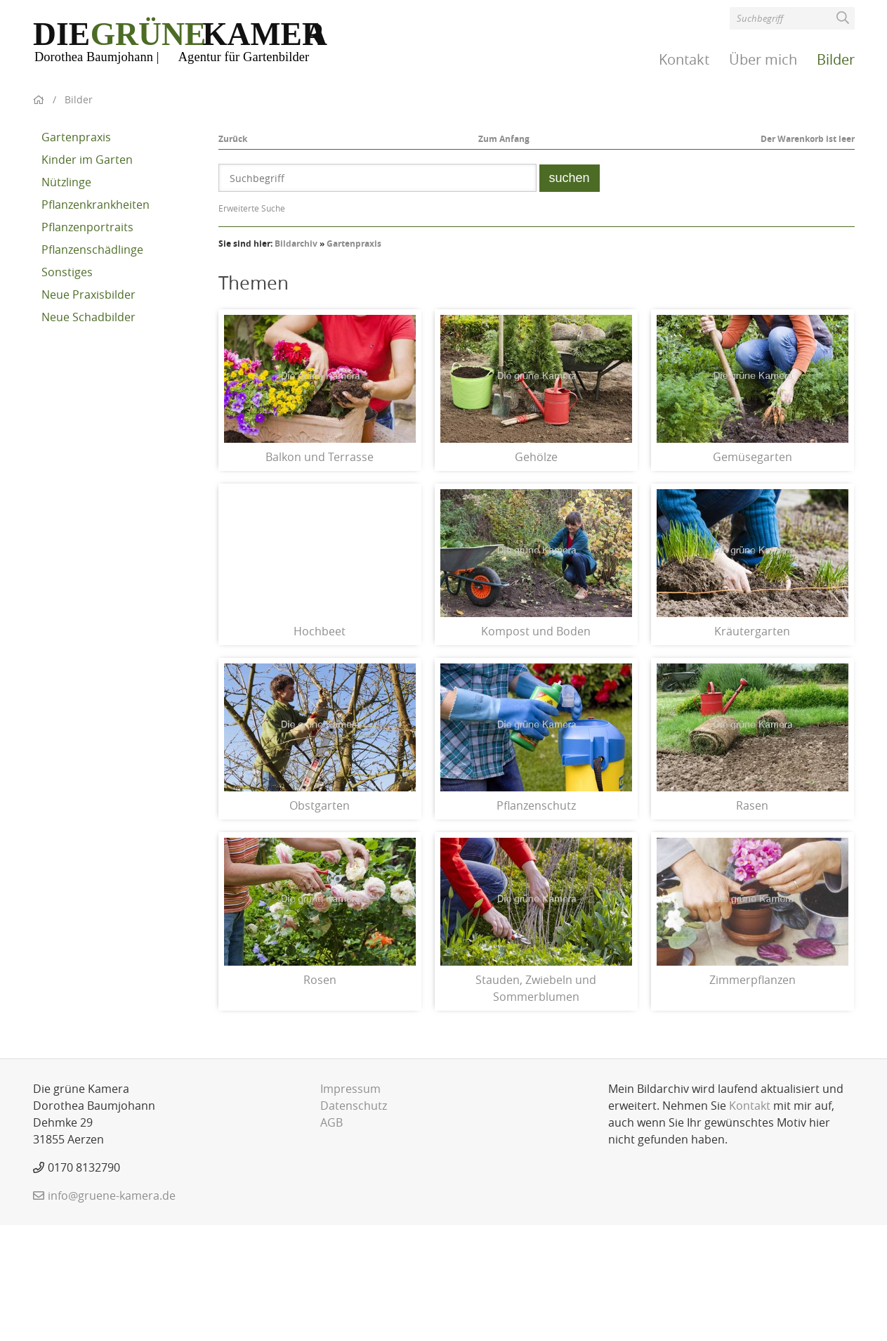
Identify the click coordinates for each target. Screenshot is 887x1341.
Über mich (763, 59)
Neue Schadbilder (88, 433)
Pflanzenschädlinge (92, 365)
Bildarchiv (296, 359)
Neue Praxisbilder (88, 410)
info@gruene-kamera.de (112, 1311)
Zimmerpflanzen (752, 1095)
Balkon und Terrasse (319, 573)
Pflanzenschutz (536, 921)
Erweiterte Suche (251, 324)
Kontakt (684, 59)
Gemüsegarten (752, 573)
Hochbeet (320, 747)
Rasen (752, 921)
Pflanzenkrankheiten (95, 320)
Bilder (836, 59)
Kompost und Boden (536, 747)
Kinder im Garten (87, 275)
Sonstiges (67, 388)
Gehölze (536, 573)
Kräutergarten (752, 747)
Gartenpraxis (76, 253)
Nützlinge (66, 298)
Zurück (232, 255)
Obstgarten (319, 921)
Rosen (319, 1095)
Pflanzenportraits (87, 343)
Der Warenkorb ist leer (808, 255)
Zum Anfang (504, 255)
